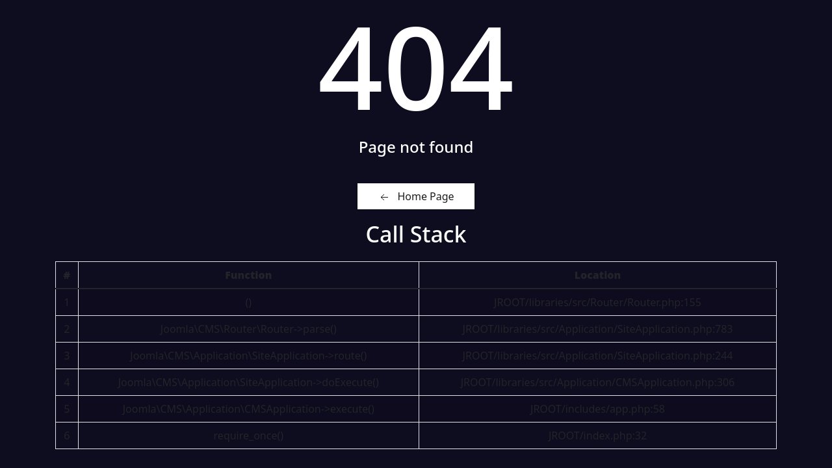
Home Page (416, 196)
